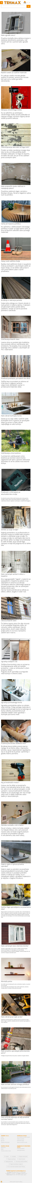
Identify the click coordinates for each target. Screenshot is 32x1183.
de (29, 2)
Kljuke (2, 1149)
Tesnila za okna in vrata (6, 1150)
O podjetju (14, 1156)
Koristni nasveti (22, 1159)
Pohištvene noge (20, 1140)
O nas (2, 1137)
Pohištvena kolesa (20, 1148)
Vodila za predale (20, 1138)
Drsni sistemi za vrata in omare (23, 1137)
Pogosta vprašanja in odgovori (16, 1164)
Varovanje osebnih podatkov (21, 1161)
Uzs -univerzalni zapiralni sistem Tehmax (16, 1166)
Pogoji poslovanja (9, 1161)
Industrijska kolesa (21, 1150)
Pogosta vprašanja (12, 1159)
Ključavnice (3, 1147)
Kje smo (2, 1140)
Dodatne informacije (5, 1142)
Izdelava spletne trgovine (14, 1181)
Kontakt (2, 1138)
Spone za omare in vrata (22, 1142)
